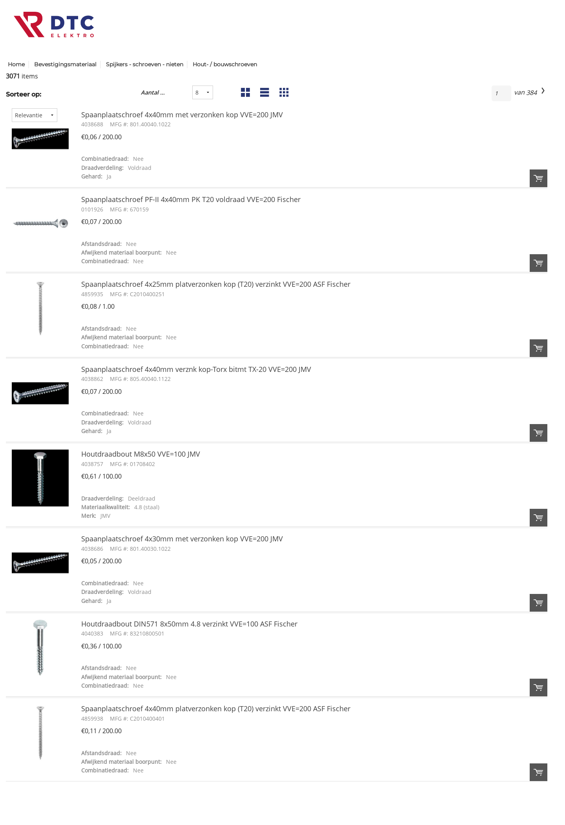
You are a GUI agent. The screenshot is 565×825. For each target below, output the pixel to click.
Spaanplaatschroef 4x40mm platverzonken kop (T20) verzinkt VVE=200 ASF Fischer (215, 708)
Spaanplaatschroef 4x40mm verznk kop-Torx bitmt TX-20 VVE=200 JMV (196, 369)
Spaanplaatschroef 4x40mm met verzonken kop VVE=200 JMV (182, 114)
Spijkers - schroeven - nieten (144, 64)
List (264, 94)
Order (538, 178)
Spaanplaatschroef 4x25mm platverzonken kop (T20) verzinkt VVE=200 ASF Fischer (215, 284)
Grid (244, 94)
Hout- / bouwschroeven (225, 64)
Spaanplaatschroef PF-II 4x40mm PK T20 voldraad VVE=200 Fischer (191, 199)
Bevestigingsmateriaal (65, 64)
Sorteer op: (23, 94)
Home (16, 64)
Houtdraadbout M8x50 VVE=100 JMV (140, 454)
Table (283, 94)
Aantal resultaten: (153, 92)
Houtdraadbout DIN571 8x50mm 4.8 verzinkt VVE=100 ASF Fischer (189, 623)
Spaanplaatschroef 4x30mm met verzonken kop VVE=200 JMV (182, 538)
